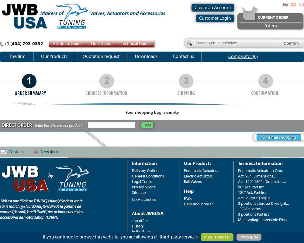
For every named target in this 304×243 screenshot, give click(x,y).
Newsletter (51, 152)
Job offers (140, 220)
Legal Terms (142, 181)
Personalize (249, 237)
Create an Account (213, 7)
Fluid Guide (101, 43)
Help (189, 191)
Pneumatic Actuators (201, 170)
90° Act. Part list (251, 187)
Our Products (54, 56)
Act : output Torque (254, 198)
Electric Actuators (198, 176)
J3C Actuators (249, 209)
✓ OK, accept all (217, 237)
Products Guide (67, 43)
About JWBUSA (148, 213)
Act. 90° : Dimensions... (257, 176)
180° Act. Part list (252, 192)
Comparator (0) (243, 56)
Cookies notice (144, 199)
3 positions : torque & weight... (263, 203)
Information (144, 163)
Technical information (260, 163)
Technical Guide (135, 43)
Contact (16, 152)
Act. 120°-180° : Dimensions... (262, 181)
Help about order (198, 204)
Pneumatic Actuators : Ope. (260, 170)
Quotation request (101, 56)
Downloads (146, 56)
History (137, 226)
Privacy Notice (144, 187)
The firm (17, 56)
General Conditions (148, 176)
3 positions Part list (253, 214)
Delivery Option (145, 170)
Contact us (183, 56)
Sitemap (139, 192)
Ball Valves (193, 181)
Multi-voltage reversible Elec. (262, 220)
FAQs (188, 198)
